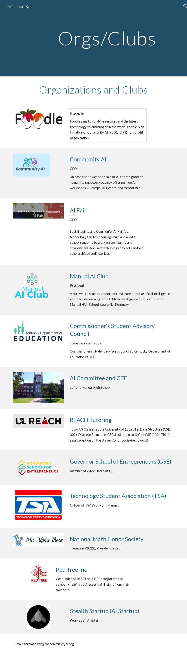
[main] (107, 38)
